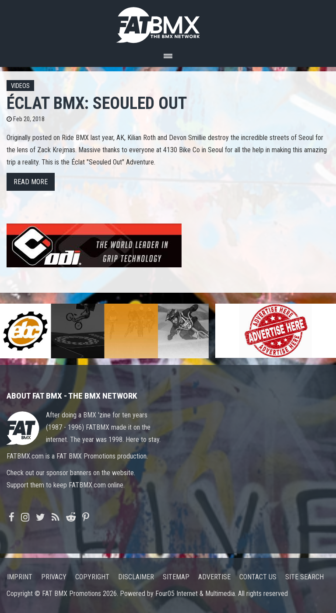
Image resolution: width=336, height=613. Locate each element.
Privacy (53, 577)
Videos (20, 86)
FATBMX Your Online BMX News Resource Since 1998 (168, 22)
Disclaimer (136, 577)
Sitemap (176, 577)
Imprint (19, 577)
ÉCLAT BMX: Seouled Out (97, 103)
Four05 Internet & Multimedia (195, 593)
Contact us (257, 577)
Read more (31, 182)
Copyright (92, 577)
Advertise (214, 577)
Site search (304, 577)
